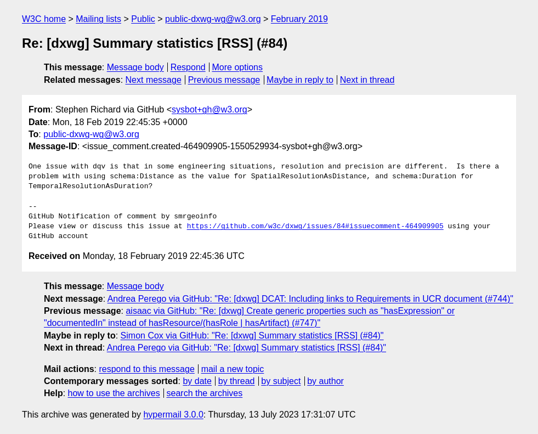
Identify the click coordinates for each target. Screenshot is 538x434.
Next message (154, 79)
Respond (188, 67)
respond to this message (146, 369)
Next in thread (367, 79)
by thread (236, 381)
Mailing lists (98, 19)
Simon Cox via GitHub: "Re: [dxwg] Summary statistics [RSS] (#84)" (252, 335)
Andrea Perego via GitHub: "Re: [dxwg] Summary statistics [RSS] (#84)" (246, 347)
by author (325, 381)
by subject (281, 381)
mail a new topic (232, 369)
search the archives (205, 393)
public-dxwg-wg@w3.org (213, 19)
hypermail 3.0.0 (173, 414)
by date (197, 381)
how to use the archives (114, 393)
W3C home (44, 19)
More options (237, 67)
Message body (135, 67)
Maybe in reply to (300, 79)
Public (143, 19)
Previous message (224, 79)
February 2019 (299, 19)
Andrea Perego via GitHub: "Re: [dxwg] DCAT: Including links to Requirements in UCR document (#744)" (310, 298)
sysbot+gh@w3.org (209, 109)
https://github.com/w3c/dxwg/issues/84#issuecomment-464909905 (315, 227)
